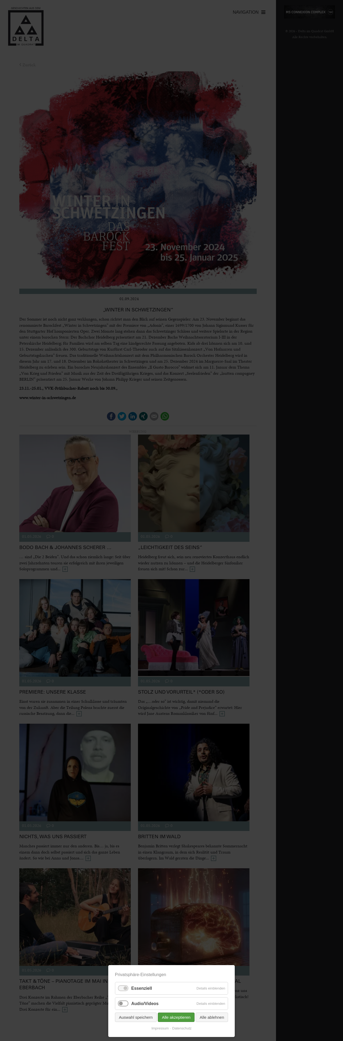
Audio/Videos (145, 1003)
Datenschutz (182, 1028)
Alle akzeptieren (176, 1017)
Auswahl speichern (136, 1017)
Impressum (160, 1028)
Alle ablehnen (212, 1017)
